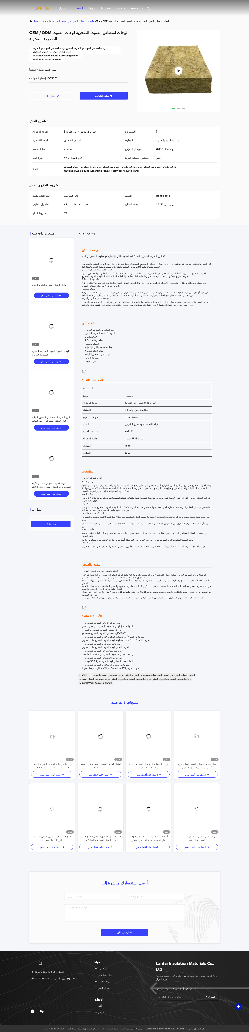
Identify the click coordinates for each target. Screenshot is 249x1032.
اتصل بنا (106, 8)
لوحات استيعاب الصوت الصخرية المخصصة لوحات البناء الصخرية (148, 766)
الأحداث (121, 8)
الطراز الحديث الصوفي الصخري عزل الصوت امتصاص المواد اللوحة (100, 766)
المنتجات (78, 8)
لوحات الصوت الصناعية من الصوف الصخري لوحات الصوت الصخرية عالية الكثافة (52, 766)
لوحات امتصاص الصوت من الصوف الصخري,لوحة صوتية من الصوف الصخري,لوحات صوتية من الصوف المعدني (143, 675)
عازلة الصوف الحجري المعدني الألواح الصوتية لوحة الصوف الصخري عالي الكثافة (100, 838)
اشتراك (210, 996)
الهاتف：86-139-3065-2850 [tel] (47, 971)
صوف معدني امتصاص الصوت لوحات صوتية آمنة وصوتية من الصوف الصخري (197, 766)
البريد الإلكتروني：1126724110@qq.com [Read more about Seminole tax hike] (54, 978)
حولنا (92, 8)
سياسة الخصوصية (134, 1028)
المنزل (62, 8)
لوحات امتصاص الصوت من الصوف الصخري (72, 21)
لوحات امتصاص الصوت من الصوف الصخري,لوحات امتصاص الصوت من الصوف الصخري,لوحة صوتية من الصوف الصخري (135, 679)
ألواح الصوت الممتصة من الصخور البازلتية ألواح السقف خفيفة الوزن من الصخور (149, 838)
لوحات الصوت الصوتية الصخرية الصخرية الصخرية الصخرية (196, 838)
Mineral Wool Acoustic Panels (95, 683)
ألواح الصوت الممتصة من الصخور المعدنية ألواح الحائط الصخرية (52, 838)
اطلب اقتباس (104, 95)
